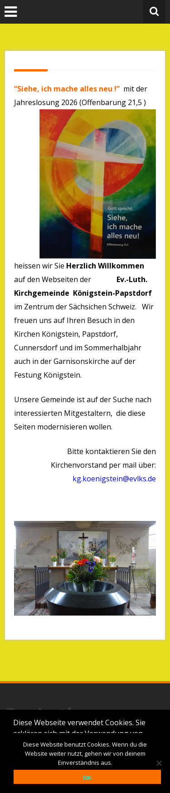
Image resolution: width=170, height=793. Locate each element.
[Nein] (158, 763)
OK (87, 777)
